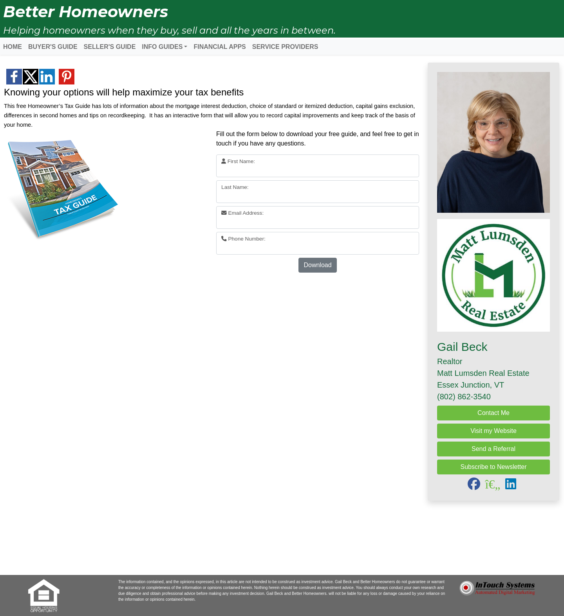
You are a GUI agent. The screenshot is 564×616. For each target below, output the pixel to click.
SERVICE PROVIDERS (285, 46)
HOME (12, 46)
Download (317, 265)
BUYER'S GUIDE (53, 46)
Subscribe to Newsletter (494, 466)
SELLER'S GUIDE (110, 46)
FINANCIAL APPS (219, 46)
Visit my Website (493, 430)
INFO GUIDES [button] (162, 46)
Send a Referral (493, 448)
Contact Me (493, 412)
